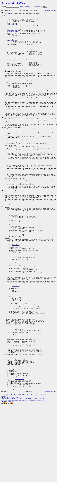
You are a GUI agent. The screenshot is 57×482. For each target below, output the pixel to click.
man (22, 6)
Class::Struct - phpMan (13, 3)
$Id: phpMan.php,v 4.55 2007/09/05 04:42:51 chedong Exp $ (22, 471)
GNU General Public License (11, 473)
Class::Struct (49, 10)
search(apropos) (38, 6)
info (32, 6)
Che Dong (43, 471)
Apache (4, 472)
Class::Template (19, 453)
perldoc (27, 6)
